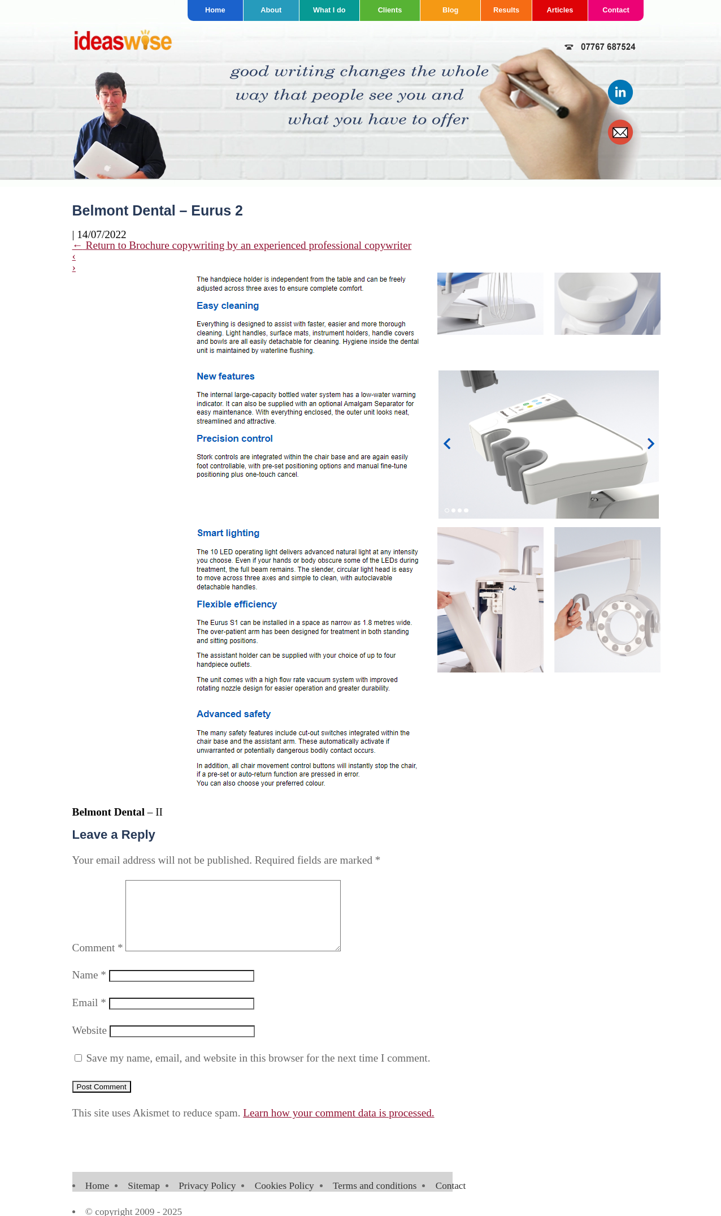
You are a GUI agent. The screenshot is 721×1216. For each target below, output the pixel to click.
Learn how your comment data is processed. (338, 1126)
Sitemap (144, 1199)
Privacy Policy (207, 1199)
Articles (560, 10)
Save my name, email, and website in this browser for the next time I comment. (258, 1071)
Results (506, 10)
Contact (615, 10)
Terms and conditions (374, 1199)
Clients (390, 10)
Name (89, 988)
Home (215, 10)
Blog (450, 10)
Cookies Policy (284, 1199)
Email (89, 1016)
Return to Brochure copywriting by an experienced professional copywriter (242, 245)
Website (89, 1044)
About (270, 10)
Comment (97, 961)
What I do (329, 10)
